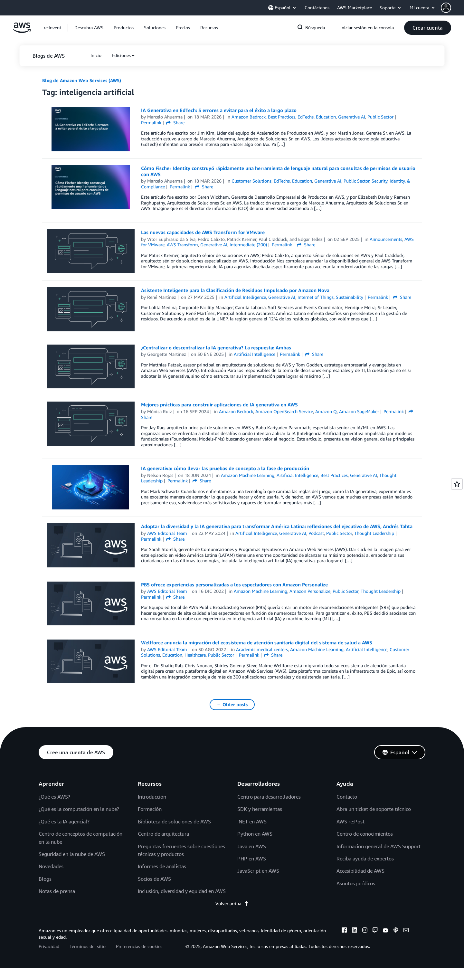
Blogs (45, 879)
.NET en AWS (252, 821)
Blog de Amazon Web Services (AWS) (81, 80)
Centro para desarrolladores (269, 796)
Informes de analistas (162, 866)
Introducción (152, 796)
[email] (406, 931)
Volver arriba (232, 903)
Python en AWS (254, 833)
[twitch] (375, 931)
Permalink (151, 122)
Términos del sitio (88, 946)
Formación (150, 809)
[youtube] (385, 931)
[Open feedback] (457, 484)
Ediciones (121, 55)
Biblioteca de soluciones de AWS (174, 821)
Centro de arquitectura (163, 833)
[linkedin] (354, 931)
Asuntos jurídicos (355, 883)
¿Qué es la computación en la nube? (79, 809)
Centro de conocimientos (364, 833)
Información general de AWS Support (378, 846)
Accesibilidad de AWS (360, 871)
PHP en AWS (251, 858)
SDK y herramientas (259, 809)
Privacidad (49, 946)
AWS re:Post (350, 821)
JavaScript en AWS (258, 871)
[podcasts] (395, 931)
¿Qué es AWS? (54, 796)
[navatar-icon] (446, 8)
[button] (452, 7)
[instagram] (364, 931)
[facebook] (344, 931)
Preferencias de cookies (139, 946)
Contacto (346, 796)
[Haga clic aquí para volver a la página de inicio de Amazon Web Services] (22, 31)
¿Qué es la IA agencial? (64, 821)
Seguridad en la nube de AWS (72, 854)
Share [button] (175, 122)
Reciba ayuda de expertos (365, 858)
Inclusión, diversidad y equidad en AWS (182, 891)
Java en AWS (251, 846)
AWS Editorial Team (167, 533)
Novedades (51, 866)
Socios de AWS (154, 879)
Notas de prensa (57, 891)
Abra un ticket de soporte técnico (373, 809)
